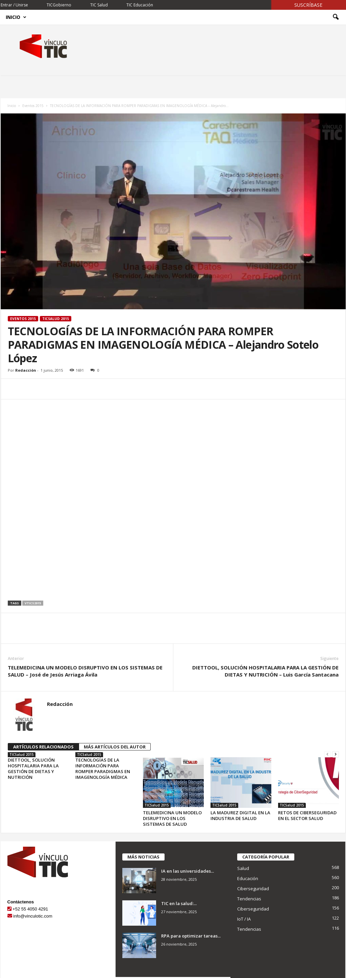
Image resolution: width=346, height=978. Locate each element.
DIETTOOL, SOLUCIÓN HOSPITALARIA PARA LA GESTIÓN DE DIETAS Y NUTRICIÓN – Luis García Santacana (265, 671)
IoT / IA (244, 919)
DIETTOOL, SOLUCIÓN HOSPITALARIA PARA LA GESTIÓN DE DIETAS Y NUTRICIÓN (33, 768)
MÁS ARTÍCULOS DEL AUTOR (115, 747)
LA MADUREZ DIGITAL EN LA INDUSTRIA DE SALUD (240, 815)
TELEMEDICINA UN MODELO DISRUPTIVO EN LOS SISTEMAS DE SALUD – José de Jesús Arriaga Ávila (85, 671)
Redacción (25, 370)
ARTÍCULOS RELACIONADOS (43, 747)
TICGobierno (59, 5)
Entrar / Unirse (14, 5)
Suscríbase (308, 5)
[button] (335, 17)
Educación (247, 878)
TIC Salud (99, 5)
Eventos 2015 (33, 105)
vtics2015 (33, 603)
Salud (243, 868)
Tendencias (249, 899)
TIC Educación (139, 5)
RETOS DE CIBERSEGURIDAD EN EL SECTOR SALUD (307, 815)
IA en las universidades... (187, 871)
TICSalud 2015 (55, 318)
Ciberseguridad (253, 889)
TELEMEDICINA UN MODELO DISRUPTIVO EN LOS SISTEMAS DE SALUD (172, 818)
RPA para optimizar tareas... (191, 936)
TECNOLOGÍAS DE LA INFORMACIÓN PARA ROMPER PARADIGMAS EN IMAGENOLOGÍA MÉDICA (102, 768)
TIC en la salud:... (179, 903)
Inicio (16, 17)
